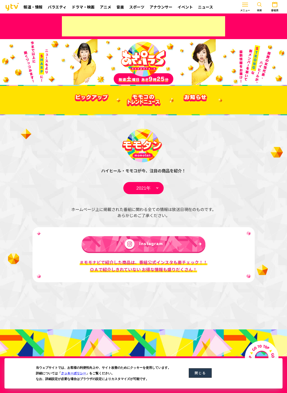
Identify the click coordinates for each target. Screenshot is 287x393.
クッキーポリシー (73, 373)
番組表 (261, 6)
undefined (143, 188)
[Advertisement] (143, 26)
